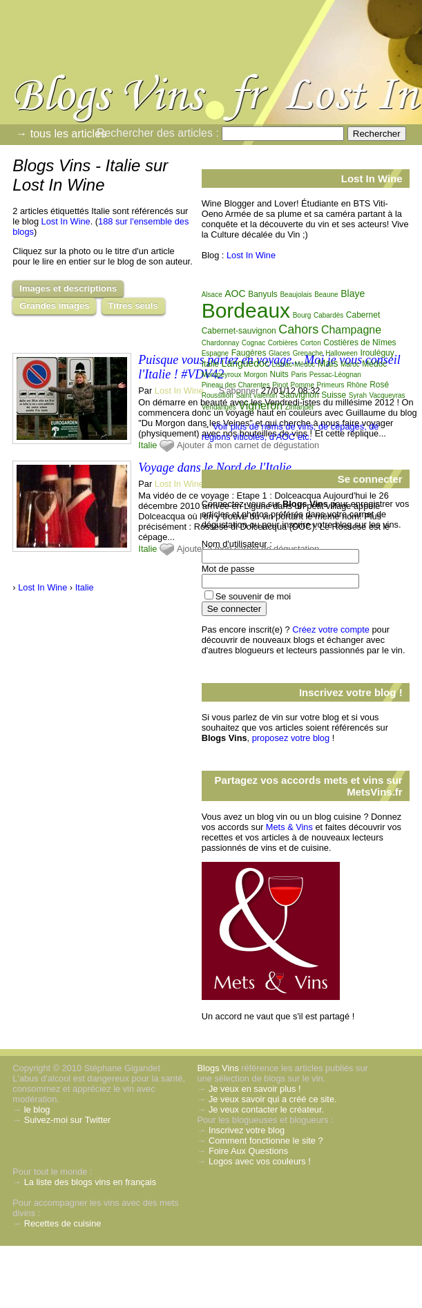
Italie (147, 445)
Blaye (353, 293)
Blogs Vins (218, 1068)
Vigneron (260, 406)
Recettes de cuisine (63, 1223)
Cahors (298, 329)
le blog (37, 1109)
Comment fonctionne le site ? (266, 1140)
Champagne (351, 330)
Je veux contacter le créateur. (266, 1109)
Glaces (279, 353)
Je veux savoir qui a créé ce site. (273, 1099)
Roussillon (217, 395)
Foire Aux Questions (248, 1151)
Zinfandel (299, 407)
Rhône (357, 385)
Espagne (215, 353)
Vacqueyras (387, 395)
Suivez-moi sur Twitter (67, 1120)
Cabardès (328, 315)
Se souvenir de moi (253, 596)
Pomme (302, 385)
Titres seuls (133, 305)
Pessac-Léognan (335, 374)
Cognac (253, 343)
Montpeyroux (222, 374)
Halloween (341, 353)
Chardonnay (220, 343)
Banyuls (263, 294)
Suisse (333, 395)
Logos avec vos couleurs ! (260, 1161)
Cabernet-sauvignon (239, 331)
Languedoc (245, 363)
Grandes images (54, 305)
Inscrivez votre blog (247, 1130)
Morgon (255, 374)
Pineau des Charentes (236, 385)
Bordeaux (246, 310)
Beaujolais (295, 294)
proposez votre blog (290, 738)
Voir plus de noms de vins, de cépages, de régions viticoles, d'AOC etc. (290, 431)
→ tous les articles (61, 134)
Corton (310, 343)
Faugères (249, 353)
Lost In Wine (65, 221)
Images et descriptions (68, 288)
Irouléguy (377, 353)
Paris (299, 374)
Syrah (358, 395)
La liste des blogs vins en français (90, 1182)
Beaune (326, 294)
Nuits (279, 374)
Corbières (283, 343)
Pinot (280, 385)
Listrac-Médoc (293, 364)
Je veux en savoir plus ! (255, 1089)
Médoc (374, 364)
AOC (234, 293)
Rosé (379, 384)
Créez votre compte (331, 629)
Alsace (212, 294)
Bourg (302, 315)
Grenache (308, 353)
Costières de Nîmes (359, 342)
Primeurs (331, 385)
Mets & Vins (289, 827)
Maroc (350, 364)
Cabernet (363, 315)
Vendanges (219, 407)
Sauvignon (299, 395)
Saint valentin (256, 395)
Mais (328, 363)
